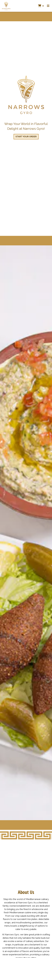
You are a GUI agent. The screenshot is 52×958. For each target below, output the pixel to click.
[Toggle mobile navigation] (48, 6)
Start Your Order (26, 136)
